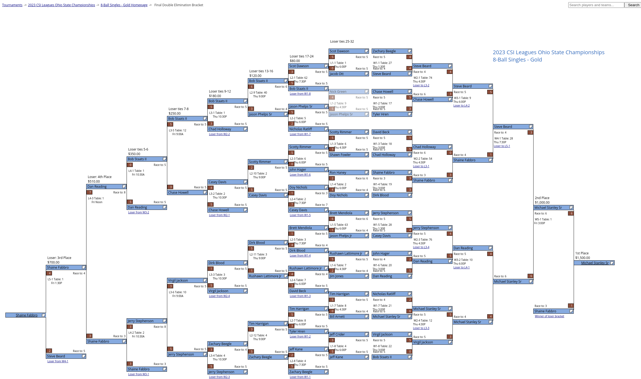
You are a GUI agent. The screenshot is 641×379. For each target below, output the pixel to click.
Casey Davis (382, 235)
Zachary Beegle (384, 51)
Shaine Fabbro (384, 172)
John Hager (381, 253)
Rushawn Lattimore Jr (346, 253)
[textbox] (596, 5)
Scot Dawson (339, 51)
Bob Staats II (382, 357)
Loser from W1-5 (300, 215)
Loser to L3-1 (421, 166)
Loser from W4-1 (57, 361)
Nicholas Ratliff (384, 294)
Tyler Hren (381, 114)
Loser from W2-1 (219, 215)
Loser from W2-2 (219, 134)
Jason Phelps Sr (341, 114)
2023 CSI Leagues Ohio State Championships (61, 5)
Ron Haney (338, 172)
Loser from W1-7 (300, 134)
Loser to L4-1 (462, 267)
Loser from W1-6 (300, 174)
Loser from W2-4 (219, 296)
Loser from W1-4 (300, 255)
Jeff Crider (337, 334)
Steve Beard (382, 73)
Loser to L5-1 (502, 146)
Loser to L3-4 (421, 247)
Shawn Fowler (340, 154)
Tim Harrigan (340, 294)
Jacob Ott (337, 73)
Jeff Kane (336, 357)
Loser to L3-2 (421, 85)
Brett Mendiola (341, 213)
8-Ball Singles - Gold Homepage (124, 5)
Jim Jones (337, 276)
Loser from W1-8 (300, 93)
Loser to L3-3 (421, 328)
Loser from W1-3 (300, 296)
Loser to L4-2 (462, 105)
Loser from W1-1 (300, 377)
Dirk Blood (381, 195)
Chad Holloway (384, 154)
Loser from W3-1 (138, 374)
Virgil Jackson (383, 334)
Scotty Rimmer (341, 132)
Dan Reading (382, 276)
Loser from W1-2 (300, 336)
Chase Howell (383, 91)
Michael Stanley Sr (386, 316)
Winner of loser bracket (549, 316)
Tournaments (12, 5)
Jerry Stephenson (386, 213)
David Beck (381, 132)
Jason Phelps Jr (341, 235)
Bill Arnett (337, 316)
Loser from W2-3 (219, 377)
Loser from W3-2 (138, 212)
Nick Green (338, 91)
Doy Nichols (339, 195)
